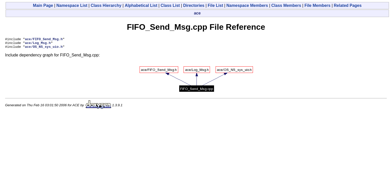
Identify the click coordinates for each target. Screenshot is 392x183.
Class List (170, 5)
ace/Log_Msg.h (38, 44)
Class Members (286, 5)
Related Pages (347, 5)
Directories (193, 5)
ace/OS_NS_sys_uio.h (44, 49)
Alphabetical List (141, 5)
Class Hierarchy (106, 5)
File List (215, 5)
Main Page (43, 5)
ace (197, 13)
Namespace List (71, 5)
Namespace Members (247, 5)
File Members (317, 5)
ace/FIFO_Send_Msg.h (44, 39)
